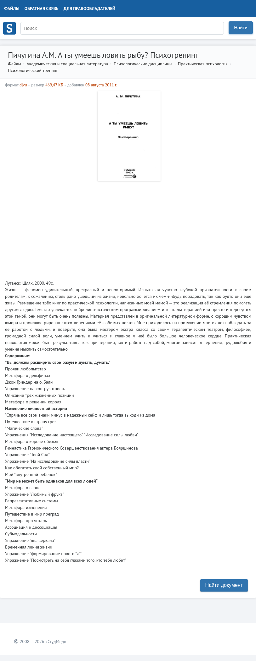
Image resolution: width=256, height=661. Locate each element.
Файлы (12, 8)
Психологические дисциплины (143, 64)
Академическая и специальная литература (67, 64)
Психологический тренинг (33, 70)
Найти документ (224, 585)
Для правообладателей (89, 8)
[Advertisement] (128, 228)
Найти (240, 27)
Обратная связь (42, 8)
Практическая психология (203, 64)
